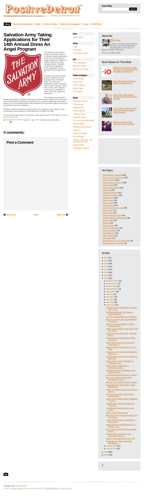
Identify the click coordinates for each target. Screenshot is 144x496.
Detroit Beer (107, 238)
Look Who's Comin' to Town (113, 208)
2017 (106, 258)
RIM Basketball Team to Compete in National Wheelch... (119, 313)
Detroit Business (109, 180)
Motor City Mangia (80, 133)
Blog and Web (66, 488)
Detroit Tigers (78, 88)
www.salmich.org (11, 117)
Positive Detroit (21, 486)
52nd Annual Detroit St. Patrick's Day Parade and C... (120, 395)
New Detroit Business (111, 188)
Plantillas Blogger (51, 488)
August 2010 (110, 292)
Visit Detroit (77, 82)
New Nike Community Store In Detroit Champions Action (124, 82)
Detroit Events (108, 198)
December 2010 (112, 281)
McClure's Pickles (79, 66)
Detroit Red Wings (109, 231)
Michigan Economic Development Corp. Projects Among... (121, 371)
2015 (106, 264)
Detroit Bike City (109, 233)
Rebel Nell (77, 50)
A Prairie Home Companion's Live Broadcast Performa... (118, 435)
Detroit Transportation (111, 228)
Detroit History (108, 205)
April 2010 (110, 302)
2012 (106, 272)
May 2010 (109, 300)
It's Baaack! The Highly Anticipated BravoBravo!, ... (119, 442)
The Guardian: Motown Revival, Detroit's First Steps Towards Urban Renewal (125, 110)
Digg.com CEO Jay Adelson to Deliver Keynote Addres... (120, 325)
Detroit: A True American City (117, 413)
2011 (106, 275)
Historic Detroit (78, 124)
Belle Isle (106, 223)
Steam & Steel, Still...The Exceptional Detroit (82, 141)
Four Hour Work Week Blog (83, 120)
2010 (106, 278)
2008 (106, 455)
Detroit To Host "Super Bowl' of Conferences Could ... (117, 367)
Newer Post (11, 215)
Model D (76, 130)
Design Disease (17, 488)
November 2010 (112, 284)
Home (36, 215)
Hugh (75, 47)
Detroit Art (106, 190)
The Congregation (80, 63)
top (5, 474)
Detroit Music (108, 200)
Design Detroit (78, 108)
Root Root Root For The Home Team (116, 241)
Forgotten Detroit (79, 117)
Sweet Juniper (78, 145)
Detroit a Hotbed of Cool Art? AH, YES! (120, 439)
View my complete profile (111, 53)
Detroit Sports (108, 213)
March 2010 (110, 305)
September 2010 (112, 289)
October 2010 (111, 286)
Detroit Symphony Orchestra (113, 243)
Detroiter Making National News (115, 218)
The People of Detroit (81, 148)
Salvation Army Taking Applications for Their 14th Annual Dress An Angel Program (28, 42)
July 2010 (109, 294)
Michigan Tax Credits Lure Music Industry (121, 382)
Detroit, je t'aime (79, 114)
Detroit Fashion (108, 226)
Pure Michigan (78, 79)
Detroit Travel (108, 203)
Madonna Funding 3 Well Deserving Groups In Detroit (123, 123)
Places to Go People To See (113, 178)
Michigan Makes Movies (82, 127)
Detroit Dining (108, 185)
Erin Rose (117, 40)
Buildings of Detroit (80, 101)
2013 (106, 269)
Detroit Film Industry (110, 195)
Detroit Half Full (79, 111)
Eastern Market (79, 85)
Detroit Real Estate (110, 193)
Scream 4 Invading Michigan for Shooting (121, 317)
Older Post (61, 215)
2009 (106, 452)
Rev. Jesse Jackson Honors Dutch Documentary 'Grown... (119, 379)
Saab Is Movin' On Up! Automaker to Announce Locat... (119, 362)
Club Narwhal (78, 104)
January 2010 (111, 449)
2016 (106, 261)
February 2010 (111, 446)
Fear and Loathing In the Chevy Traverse (121, 375)
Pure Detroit (77, 92)
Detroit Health (108, 220)
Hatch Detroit (78, 37)
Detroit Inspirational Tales (112, 215)
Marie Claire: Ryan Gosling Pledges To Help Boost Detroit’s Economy (125, 97)
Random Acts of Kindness (112, 183)
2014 (106, 266)
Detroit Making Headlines (112, 175)
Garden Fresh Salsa (80, 69)
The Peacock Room (80, 53)
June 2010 (110, 297)
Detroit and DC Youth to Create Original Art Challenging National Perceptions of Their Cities (125, 70)
